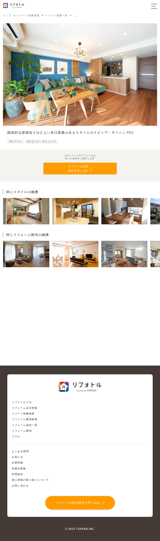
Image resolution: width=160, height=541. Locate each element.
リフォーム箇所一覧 (24, 425)
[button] (154, 210)
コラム (16, 436)
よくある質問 (20, 451)
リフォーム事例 (22, 430)
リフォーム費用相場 (24, 419)
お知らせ (17, 456)
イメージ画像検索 (23, 413)
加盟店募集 (19, 468)
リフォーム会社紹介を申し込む (78, 502)
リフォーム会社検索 (24, 407)
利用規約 (17, 474)
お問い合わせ (20, 485)
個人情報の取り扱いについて (30, 479)
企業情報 (17, 462)
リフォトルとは (22, 402)
